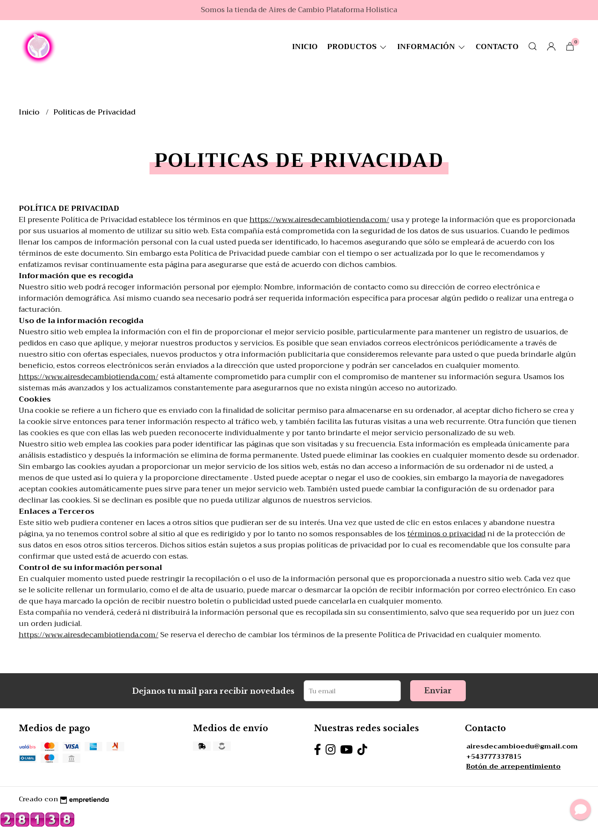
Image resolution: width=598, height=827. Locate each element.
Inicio (305, 46)
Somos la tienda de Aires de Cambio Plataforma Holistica (299, 10)
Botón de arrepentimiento (513, 766)
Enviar (438, 690)
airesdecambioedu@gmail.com (522, 746)
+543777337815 (493, 756)
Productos (357, 46)
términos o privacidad (446, 533)
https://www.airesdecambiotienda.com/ (319, 219)
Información (431, 46)
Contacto (497, 46)
